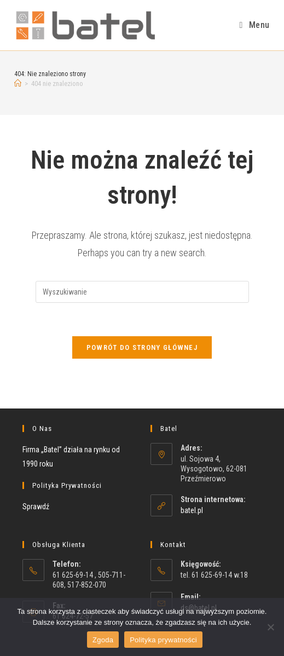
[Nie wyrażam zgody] (270, 627)
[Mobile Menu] (255, 25)
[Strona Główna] (17, 83)
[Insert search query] (142, 292)
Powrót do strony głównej (142, 347)
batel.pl (192, 510)
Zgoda (102, 640)
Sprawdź (35, 506)
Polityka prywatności (163, 640)
